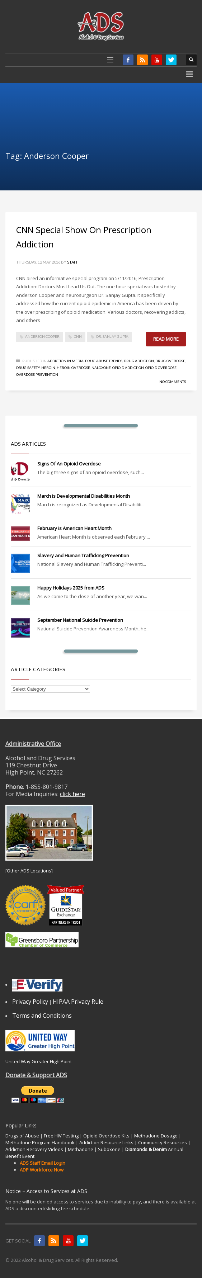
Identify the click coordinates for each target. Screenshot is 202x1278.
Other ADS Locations (29, 870)
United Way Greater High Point (38, 1061)
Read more (166, 339)
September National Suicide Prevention (80, 620)
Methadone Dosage (156, 1135)
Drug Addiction (139, 361)
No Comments (172, 381)
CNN (78, 336)
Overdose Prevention (37, 374)
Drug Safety (28, 367)
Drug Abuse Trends (103, 361)
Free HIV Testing (61, 1135)
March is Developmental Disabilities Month (83, 496)
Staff (72, 262)
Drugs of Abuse (22, 1135)
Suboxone (109, 1149)
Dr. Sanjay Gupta (112, 336)
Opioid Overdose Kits (106, 1135)
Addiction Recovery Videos (34, 1149)
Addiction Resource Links (106, 1142)
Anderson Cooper (42, 336)
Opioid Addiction (128, 367)
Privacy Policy (30, 1001)
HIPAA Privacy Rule (78, 1001)
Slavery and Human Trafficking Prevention (83, 555)
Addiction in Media (65, 361)
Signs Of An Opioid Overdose (69, 463)
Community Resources (162, 1142)
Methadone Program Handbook (40, 1142)
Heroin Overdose (73, 367)
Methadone (80, 1149)
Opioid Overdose (161, 367)
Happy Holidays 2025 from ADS (70, 587)
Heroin (48, 367)
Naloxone (101, 367)
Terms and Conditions (42, 1015)
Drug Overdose (170, 361)
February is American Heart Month (74, 528)
